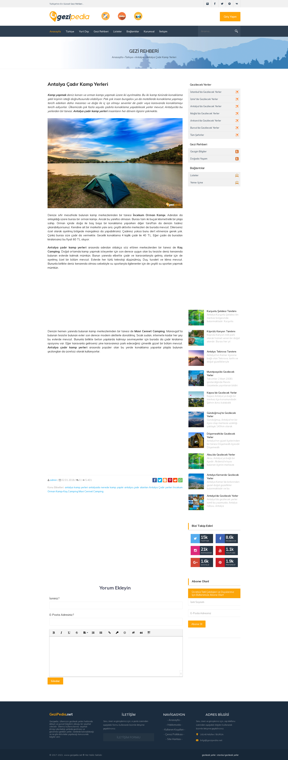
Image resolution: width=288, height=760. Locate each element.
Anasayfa (55, 31)
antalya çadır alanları (136, 487)
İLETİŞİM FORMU (128, 737)
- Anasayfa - (174, 719)
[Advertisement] (115, 299)
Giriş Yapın (230, 16)
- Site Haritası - (174, 739)
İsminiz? (54, 598)
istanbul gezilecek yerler (228, 755)
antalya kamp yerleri (76, 487)
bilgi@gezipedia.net (211, 740)
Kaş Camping (70, 491)
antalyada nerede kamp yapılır (106, 487)
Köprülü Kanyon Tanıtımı (221, 331)
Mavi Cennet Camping (91, 491)
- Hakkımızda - (174, 724)
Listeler (117, 31)
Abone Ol (196, 624)
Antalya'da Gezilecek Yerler (222, 495)
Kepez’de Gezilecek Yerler (222, 392)
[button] (53, 632)
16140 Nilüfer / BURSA (212, 734)
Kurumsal (149, 31)
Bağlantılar (133, 31)
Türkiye (70, 31)
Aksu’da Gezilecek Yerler (221, 454)
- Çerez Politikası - (174, 734)
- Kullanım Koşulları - (174, 729)
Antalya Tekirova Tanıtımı (221, 351)
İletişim (163, 31)
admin (53, 479)
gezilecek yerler (209, 755)
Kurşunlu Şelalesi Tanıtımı (221, 311)
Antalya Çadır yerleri (160, 487)
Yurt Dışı (84, 31)
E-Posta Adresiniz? (61, 614)
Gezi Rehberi (101, 31)
